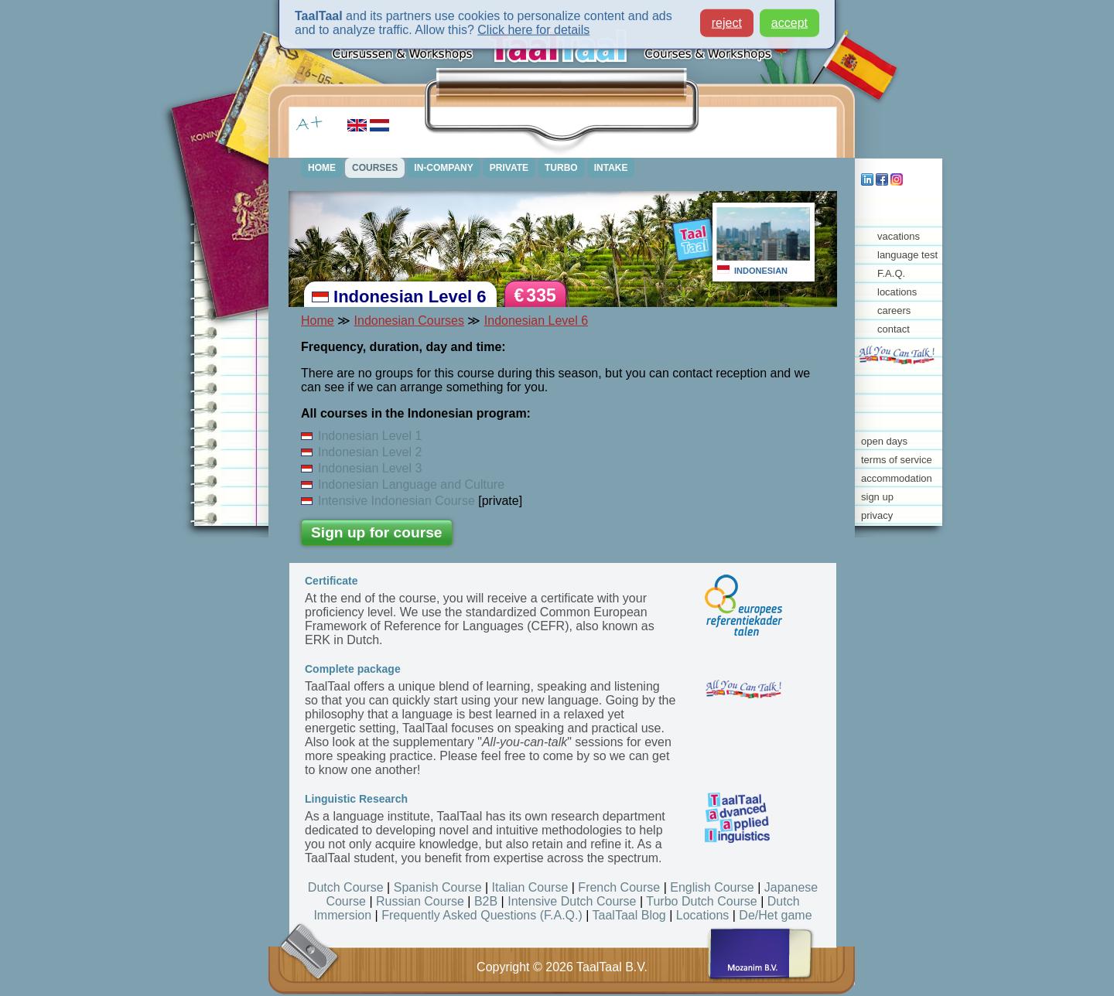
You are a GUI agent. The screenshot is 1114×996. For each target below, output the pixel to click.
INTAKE (611, 167)
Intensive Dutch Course (571, 901)
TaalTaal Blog (629, 915)
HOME (322, 167)
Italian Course (530, 887)
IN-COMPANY (443, 167)
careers (894, 310)
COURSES (375, 167)
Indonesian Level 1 (361, 435)
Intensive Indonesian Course (388, 500)
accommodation (896, 478)
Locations (703, 915)
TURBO (561, 167)
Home (317, 320)
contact (893, 329)
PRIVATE (509, 167)
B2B (485, 901)
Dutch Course (346, 887)
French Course (619, 887)
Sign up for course (377, 532)
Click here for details (533, 25)
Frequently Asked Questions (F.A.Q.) (482, 915)
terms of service (896, 460)
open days (884, 441)
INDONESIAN (761, 270)
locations (897, 292)
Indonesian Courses (409, 320)
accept (789, 19)
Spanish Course (438, 887)
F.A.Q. (891, 273)
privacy (877, 515)
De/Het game (775, 915)
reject (727, 19)
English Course (712, 887)
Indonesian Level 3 (361, 468)
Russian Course (420, 901)
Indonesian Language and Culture (402, 484)
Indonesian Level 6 (536, 320)
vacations (898, 236)
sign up (877, 497)
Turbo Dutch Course (701, 901)
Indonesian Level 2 (361, 452)
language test (907, 255)
